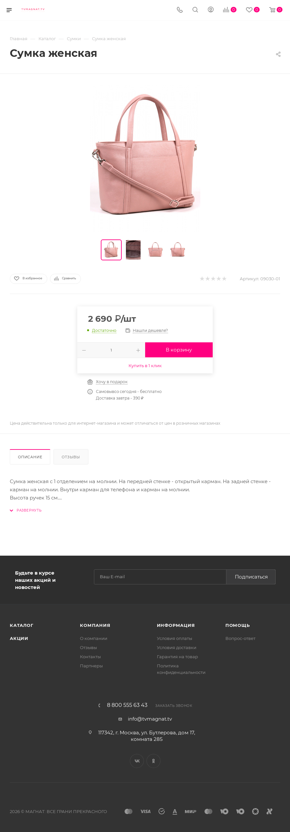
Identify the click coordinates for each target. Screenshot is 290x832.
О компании (93, 638)
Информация (176, 625)
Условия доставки (176, 647)
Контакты (90, 656)
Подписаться (251, 577)
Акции (19, 638)
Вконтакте (137, 761)
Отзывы (71, 457)
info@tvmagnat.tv (150, 719)
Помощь (237, 625)
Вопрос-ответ (240, 638)
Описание (30, 457)
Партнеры (91, 665)
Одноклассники (153, 761)
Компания (95, 625)
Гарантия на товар (177, 656)
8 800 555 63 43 (127, 705)
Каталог (22, 625)
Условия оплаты (174, 638)
